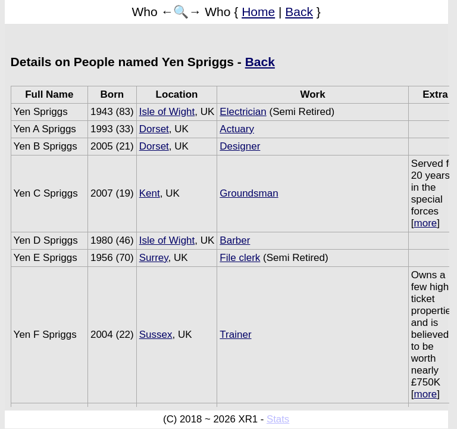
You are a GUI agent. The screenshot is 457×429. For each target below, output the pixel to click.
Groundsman (249, 193)
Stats (278, 419)
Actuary (237, 129)
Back (299, 11)
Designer (240, 146)
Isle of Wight (167, 111)
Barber (235, 240)
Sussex (156, 334)
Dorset (154, 129)
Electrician (243, 111)
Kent (149, 193)
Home (258, 11)
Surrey (153, 257)
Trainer (235, 334)
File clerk (240, 257)
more (425, 223)
